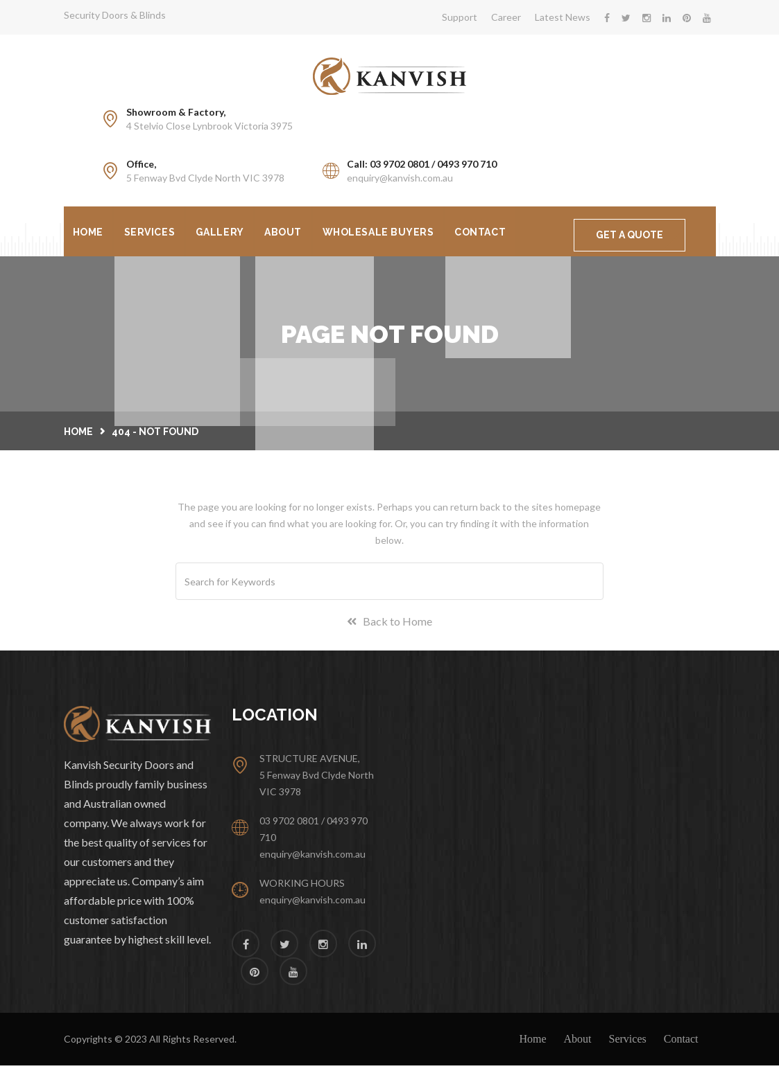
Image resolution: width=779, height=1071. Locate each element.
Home (89, 232)
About (293, 232)
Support (459, 17)
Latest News (562, 17)
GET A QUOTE (629, 234)
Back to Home (389, 626)
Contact (496, 232)
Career (506, 17)
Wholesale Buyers (391, 232)
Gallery (227, 232)
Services (153, 232)
